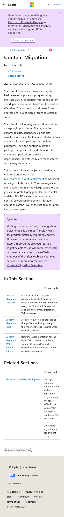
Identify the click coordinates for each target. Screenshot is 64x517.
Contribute (23, 496)
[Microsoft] (32, 4)
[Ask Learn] (50, 50)
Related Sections (15, 75)
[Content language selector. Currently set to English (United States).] (22, 467)
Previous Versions (34, 491)
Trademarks (30, 501)
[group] (32, 408)
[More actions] (57, 50)
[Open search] (49, 5)
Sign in (57, 4)
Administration (19, 50)
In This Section (14, 71)
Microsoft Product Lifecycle (25, 22)
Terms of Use (13, 501)
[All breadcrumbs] (7, 50)
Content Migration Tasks (11, 323)
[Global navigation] (3, 5)
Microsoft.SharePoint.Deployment (24, 179)
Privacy (37, 496)
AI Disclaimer (13, 491)
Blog (9, 496)
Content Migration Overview (24, 265)
